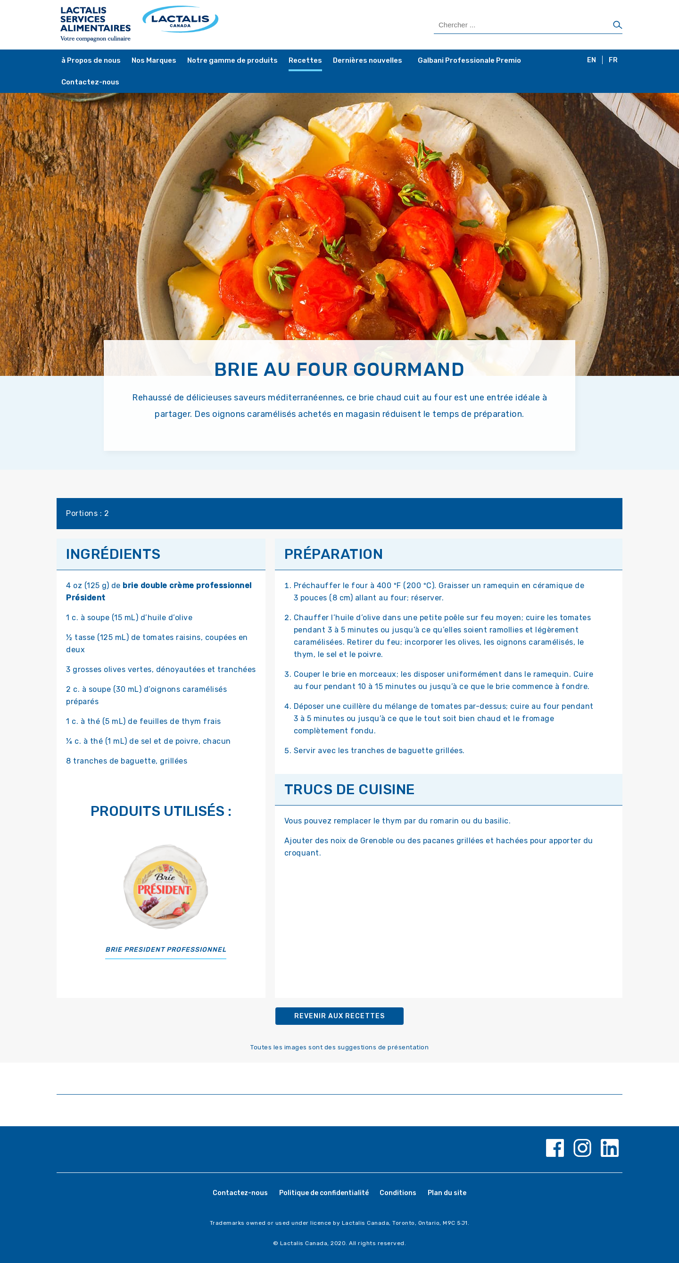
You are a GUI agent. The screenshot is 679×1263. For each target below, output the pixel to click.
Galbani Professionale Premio (469, 60)
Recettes (305, 60)
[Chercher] (617, 25)
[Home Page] (199, 25)
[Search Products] (528, 25)
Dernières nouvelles (367, 60)
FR (613, 60)
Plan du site (447, 1193)
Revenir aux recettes (339, 1016)
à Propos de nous (91, 60)
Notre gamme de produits (232, 60)
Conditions (398, 1193)
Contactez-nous (90, 82)
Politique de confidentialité (324, 1193)
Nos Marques (154, 60)
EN (591, 60)
